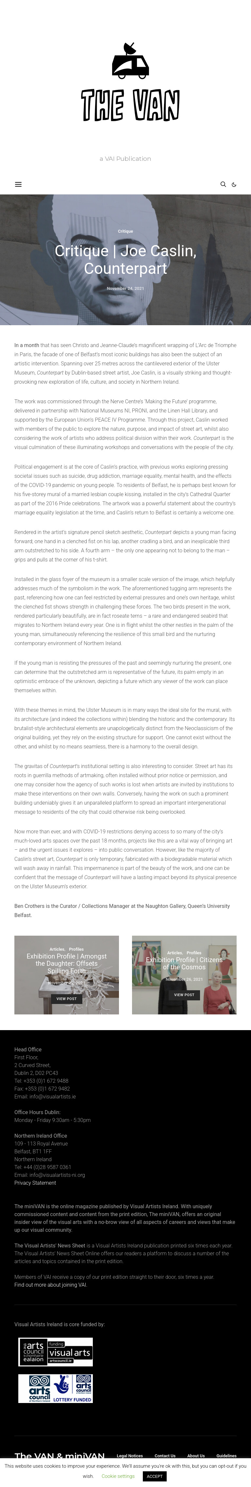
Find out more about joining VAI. (50, 1285)
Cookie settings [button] (118, 1476)
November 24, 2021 (125, 288)
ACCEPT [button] (155, 1476)
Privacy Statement (35, 1183)
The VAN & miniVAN (59, 1456)
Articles (57, 949)
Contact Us (165, 1455)
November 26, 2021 (184, 979)
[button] (234, 184)
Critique (125, 231)
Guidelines (226, 1455)
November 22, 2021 (66, 982)
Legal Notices (130, 1455)
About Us (196, 1455)
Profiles (76, 949)
